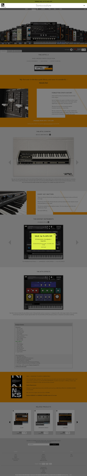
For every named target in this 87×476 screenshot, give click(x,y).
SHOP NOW (43, 247)
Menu (37, 9)
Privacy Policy (66, 474)
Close (71, 474)
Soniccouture (43, 5)
